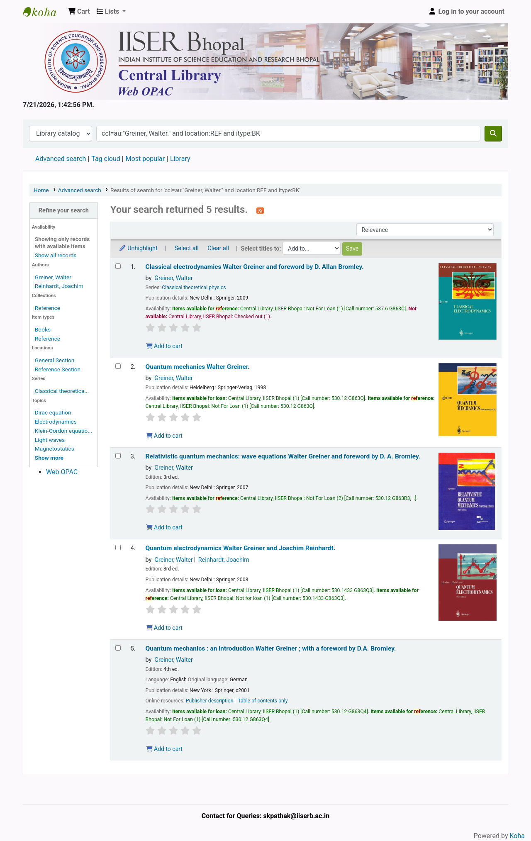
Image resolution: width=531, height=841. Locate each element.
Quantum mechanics (198, 367)
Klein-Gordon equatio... (63, 430)
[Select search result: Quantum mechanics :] (118, 648)
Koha (517, 836)
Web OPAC (62, 472)
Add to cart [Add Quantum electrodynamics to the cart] (164, 627)
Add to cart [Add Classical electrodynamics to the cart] (164, 346)
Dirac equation (53, 412)
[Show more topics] (49, 457)
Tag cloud (105, 159)
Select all (187, 248)
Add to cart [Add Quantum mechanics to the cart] (164, 435)
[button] (79, 11)
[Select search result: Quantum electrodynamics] (118, 547)
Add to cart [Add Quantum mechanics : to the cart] (164, 749)
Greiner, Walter (53, 277)
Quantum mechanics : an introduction (271, 648)
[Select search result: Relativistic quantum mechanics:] (118, 455)
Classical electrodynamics (255, 267)
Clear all (218, 248)
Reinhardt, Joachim (59, 286)
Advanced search (60, 159)
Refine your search (64, 210)
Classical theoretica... (62, 391)
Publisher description (210, 701)
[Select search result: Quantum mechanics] (118, 366)
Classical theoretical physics (194, 287)
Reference (47, 308)
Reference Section (57, 369)
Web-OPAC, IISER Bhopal (44, 11)
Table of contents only (262, 701)
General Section (55, 360)
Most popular (145, 159)
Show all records (56, 255)
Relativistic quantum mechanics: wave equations (283, 456)
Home (41, 190)
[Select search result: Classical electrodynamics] (118, 266)
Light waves (50, 439)
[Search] (493, 133)
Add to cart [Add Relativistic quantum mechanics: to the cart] (164, 527)
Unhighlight (138, 248)
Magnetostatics (54, 448)
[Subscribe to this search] (260, 210)
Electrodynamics (56, 421)
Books (43, 329)
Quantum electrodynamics (241, 548)
